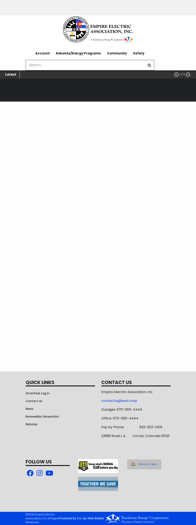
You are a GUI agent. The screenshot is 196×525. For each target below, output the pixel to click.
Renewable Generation (42, 416)
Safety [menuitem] (138, 53)
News (29, 409)
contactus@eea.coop (119, 400)
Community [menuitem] (117, 53)
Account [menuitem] (42, 53)
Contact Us (34, 401)
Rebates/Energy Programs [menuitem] (78, 53)
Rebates (32, 424)
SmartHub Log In (38, 393)
